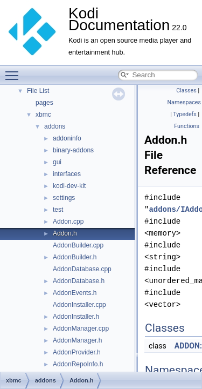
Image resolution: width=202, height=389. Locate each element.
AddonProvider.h (77, 352)
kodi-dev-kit (69, 186)
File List (38, 91)
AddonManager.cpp (81, 328)
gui (57, 162)
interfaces (67, 174)
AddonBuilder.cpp (78, 245)
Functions (186, 126)
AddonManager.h (77, 340)
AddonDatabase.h (79, 281)
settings (64, 198)
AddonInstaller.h (76, 316)
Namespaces (184, 102)
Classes (186, 90)
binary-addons (73, 150)
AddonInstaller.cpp (79, 304)
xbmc (43, 114)
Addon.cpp (68, 221)
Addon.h (65, 233)
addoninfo (67, 138)
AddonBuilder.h (74, 257)
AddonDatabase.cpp (82, 269)
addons (54, 126)
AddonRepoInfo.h (78, 364)
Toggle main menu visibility (14, 70)
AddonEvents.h (74, 293)
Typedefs (185, 114)
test (58, 209)
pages (44, 102)
